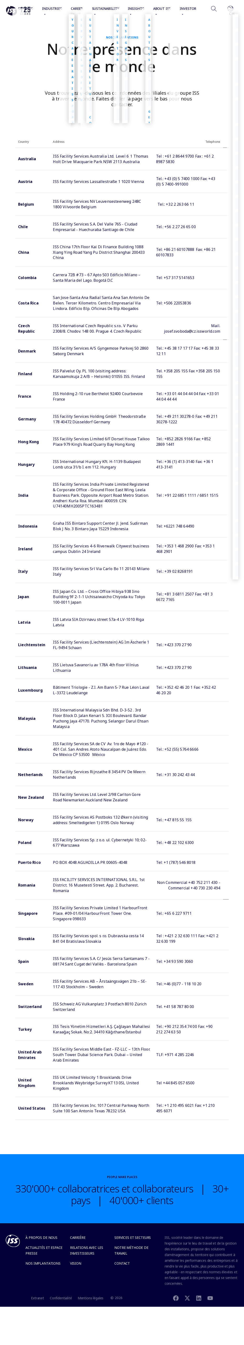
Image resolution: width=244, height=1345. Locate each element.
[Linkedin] (199, 1297)
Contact (122, 1263)
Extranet (37, 1298)
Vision (75, 1263)
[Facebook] (176, 1297)
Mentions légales (91, 1298)
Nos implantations (42, 1263)
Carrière (78, 1237)
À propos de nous (41, 1237)
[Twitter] (187, 1297)
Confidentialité (61, 1298)
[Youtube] (210, 1297)
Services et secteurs (132, 1237)
